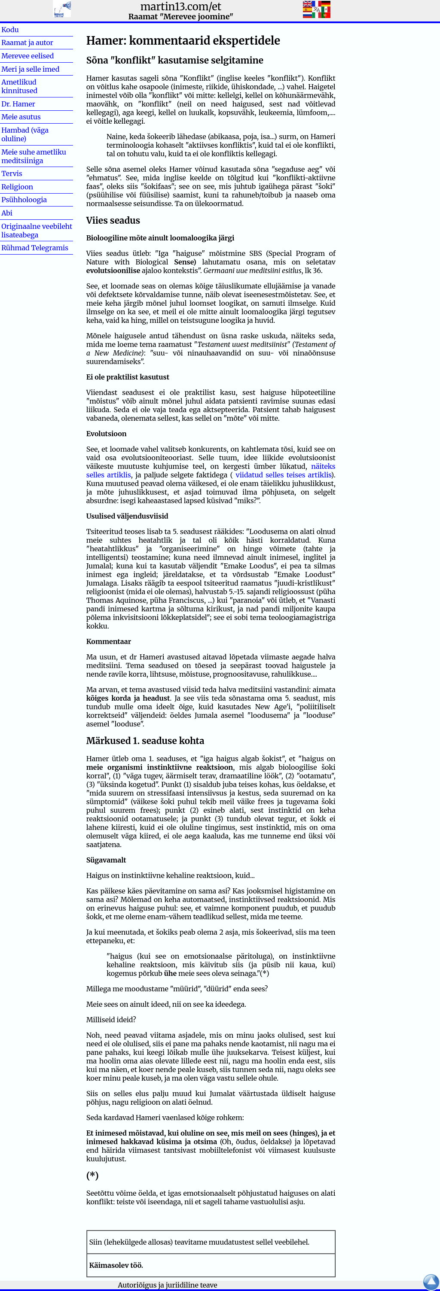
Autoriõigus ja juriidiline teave (167, 1285)
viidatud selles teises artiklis (283, 475)
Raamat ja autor (27, 42)
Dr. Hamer (18, 104)
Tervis (25, 173)
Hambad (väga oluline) (25, 134)
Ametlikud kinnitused (19, 86)
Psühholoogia (24, 199)
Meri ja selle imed (30, 69)
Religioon (17, 186)
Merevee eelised (27, 56)
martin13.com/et (181, 6)
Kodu (23, 29)
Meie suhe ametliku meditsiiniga (33, 156)
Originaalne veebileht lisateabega (36, 230)
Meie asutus (21, 116)
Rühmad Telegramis (34, 247)
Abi (20, 213)
